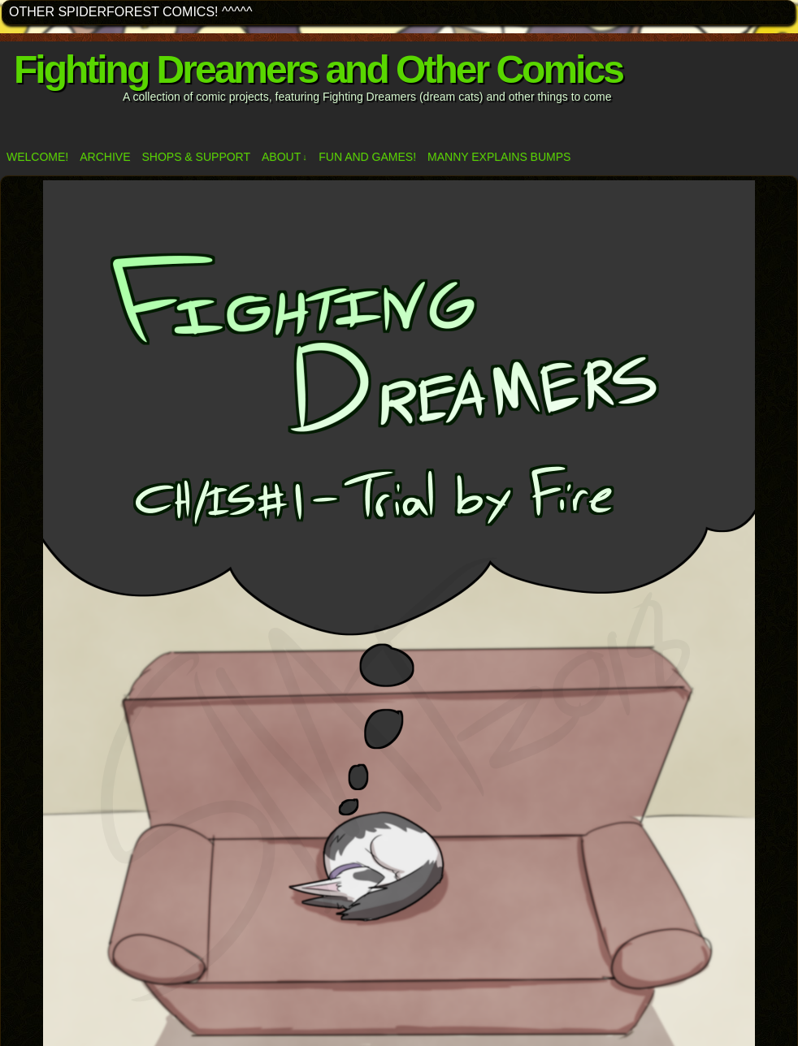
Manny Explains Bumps (498, 156)
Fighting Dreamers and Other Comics (318, 69)
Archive (105, 156)
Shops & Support (195, 156)
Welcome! (37, 156)
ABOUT (284, 157)
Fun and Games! (367, 156)
